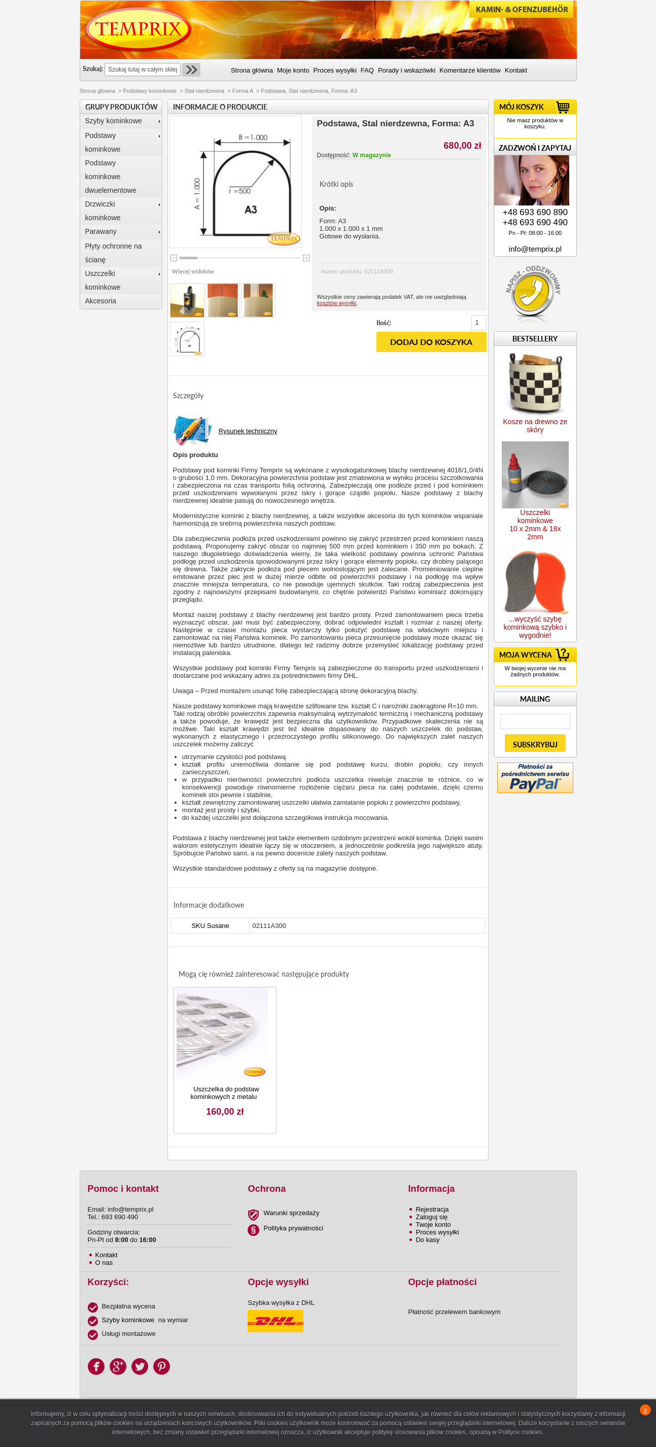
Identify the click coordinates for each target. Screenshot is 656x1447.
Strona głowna (97, 91)
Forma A (242, 91)
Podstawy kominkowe (150, 91)
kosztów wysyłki (337, 303)
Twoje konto (433, 1224)
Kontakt (106, 1255)
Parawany (101, 231)
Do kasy (427, 1240)
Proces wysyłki (437, 1232)
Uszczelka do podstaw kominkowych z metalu (224, 1092)
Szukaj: (93, 68)
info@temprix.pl (535, 249)
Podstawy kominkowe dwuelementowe (110, 176)
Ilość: (383, 323)
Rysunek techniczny (248, 431)
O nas (104, 1262)
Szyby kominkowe (113, 121)
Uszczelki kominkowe (103, 280)
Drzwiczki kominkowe (103, 211)
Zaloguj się (431, 1217)
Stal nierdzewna (204, 91)
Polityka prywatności (293, 1228)
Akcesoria (100, 301)
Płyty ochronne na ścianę (113, 253)
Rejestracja (432, 1209)
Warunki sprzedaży (291, 1213)
